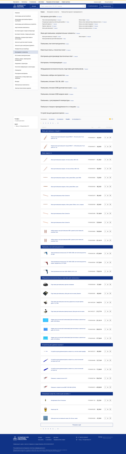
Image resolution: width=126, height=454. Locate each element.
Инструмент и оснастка (53, 12)
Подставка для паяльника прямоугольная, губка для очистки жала (67, 311)
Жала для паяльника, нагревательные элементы (60, 33)
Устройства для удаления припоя (55, 113)
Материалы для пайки (51, 16)
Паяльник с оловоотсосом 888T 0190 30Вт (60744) (63, 387)
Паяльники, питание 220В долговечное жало (59, 88)
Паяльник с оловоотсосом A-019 (59, 378)
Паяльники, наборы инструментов (55, 75)
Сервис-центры (66, 2)
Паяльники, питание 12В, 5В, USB (54, 81)
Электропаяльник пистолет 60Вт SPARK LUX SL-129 (64, 271)
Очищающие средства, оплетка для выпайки (53, 22)
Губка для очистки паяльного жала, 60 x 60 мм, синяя (64, 418)
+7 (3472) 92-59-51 (93, 6)
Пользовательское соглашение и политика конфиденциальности (29, 448)
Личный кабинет (109, 2)
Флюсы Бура (82, 20)
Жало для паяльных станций (49, 36)
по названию (60, 119)
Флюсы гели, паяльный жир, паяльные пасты (90, 22)
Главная (43, 12)
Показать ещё (77, 425)
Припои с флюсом (46, 26)
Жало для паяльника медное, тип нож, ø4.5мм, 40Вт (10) (65, 168)
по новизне (51, 119)
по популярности (76, 119)
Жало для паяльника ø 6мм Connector (60, 222)
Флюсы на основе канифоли (86, 26)
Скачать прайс (97, 2)
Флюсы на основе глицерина (86, 24)
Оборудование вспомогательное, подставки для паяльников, (64, 69)
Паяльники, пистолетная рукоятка (55, 44)
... (55, 123)
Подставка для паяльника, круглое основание (62, 284)
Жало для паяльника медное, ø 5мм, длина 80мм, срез (64, 186)
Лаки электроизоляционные (49, 20)
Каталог (34, 6)
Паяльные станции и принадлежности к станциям (60, 107)
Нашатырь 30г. (54, 409)
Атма (104, 438)
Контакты (24, 2)
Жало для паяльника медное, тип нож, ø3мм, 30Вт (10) (64, 159)
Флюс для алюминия (47, 28)
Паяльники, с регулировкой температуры (57, 100)
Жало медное (82, 36)
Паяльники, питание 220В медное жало (57, 94)
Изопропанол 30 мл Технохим (58, 400)
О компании (33, 2)
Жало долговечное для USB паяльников (52, 38)
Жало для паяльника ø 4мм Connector (60, 195)
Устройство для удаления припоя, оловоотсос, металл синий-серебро (68, 351)
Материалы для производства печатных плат (59, 56)
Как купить (16, 2)
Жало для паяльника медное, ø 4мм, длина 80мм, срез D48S (66, 177)
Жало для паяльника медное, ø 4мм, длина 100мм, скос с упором (67, 204)
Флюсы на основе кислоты (85, 28)
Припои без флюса (47, 24)
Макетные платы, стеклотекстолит (56, 50)
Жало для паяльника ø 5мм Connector (60, 213)
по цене (68, 119)
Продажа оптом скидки (52, 2)
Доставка (41, 2)
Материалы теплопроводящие (54, 62)
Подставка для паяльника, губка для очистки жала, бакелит (66, 293)
